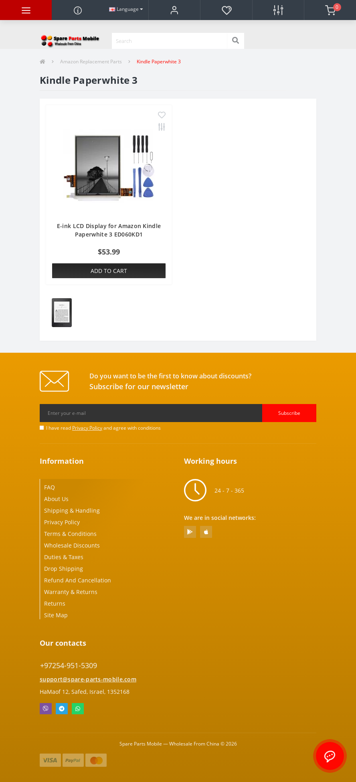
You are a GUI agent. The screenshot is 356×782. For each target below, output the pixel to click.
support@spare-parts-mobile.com (88, 679)
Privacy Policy (87, 427)
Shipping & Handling (72, 510)
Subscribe (289, 413)
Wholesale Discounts (72, 545)
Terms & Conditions (70, 533)
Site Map (56, 615)
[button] (174, 10)
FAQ (49, 487)
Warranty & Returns (70, 592)
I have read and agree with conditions (103, 427)
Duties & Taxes (63, 557)
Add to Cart (109, 271)
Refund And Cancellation (77, 580)
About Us (56, 499)
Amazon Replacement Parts (91, 61)
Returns (54, 603)
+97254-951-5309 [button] (68, 665)
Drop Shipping (63, 568)
